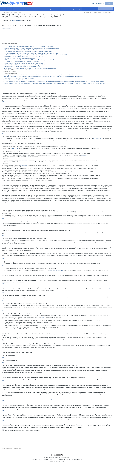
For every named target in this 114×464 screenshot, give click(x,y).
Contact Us (41, 459)
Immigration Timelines (53, 9)
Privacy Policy (49, 459)
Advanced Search (107, 12)
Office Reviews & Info (26, 9)
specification (23, 160)
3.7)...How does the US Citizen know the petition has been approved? (21, 66)
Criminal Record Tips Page (45, 399)
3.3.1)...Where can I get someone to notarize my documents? (19, 58)
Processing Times (40, 9)
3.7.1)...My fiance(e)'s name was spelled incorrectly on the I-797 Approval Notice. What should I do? (29, 68)
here (19, 140)
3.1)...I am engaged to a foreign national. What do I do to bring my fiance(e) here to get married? (28, 46)
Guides (15, 9)
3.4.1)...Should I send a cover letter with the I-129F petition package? (21, 61)
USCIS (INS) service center (56, 270)
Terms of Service (16, 20)
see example (14, 148)
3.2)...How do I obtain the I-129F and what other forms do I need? (20, 49)
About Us (79, 459)
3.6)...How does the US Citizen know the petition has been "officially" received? (24, 65)
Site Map (34, 459)
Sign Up (109, 3)
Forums (3, 9)
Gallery (72, 9)
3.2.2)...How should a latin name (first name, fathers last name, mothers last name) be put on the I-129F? (31, 53)
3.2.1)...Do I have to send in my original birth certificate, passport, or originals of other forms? (27, 51)
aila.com (63, 389)
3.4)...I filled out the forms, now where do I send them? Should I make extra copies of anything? (28, 59)
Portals (9, 9)
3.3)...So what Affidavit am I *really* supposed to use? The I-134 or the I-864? (23, 56)
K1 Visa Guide (97, 138)
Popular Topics (97, 12)
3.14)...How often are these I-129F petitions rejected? (17, 80)
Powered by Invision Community (57, 461)
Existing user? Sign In (97, 3)
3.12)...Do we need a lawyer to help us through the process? (19, 78)
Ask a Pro (65, 9)
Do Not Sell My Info (59, 459)
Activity (78, 9)
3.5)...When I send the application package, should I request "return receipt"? (23, 63)
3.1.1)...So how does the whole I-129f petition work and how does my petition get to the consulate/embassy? (31, 48)
